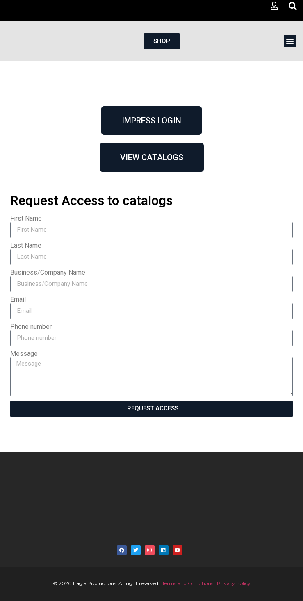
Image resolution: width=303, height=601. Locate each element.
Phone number (31, 326)
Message (24, 354)
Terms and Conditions (187, 583)
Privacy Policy (234, 583)
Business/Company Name (47, 272)
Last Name (25, 245)
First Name (26, 218)
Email (18, 299)
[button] (290, 41)
